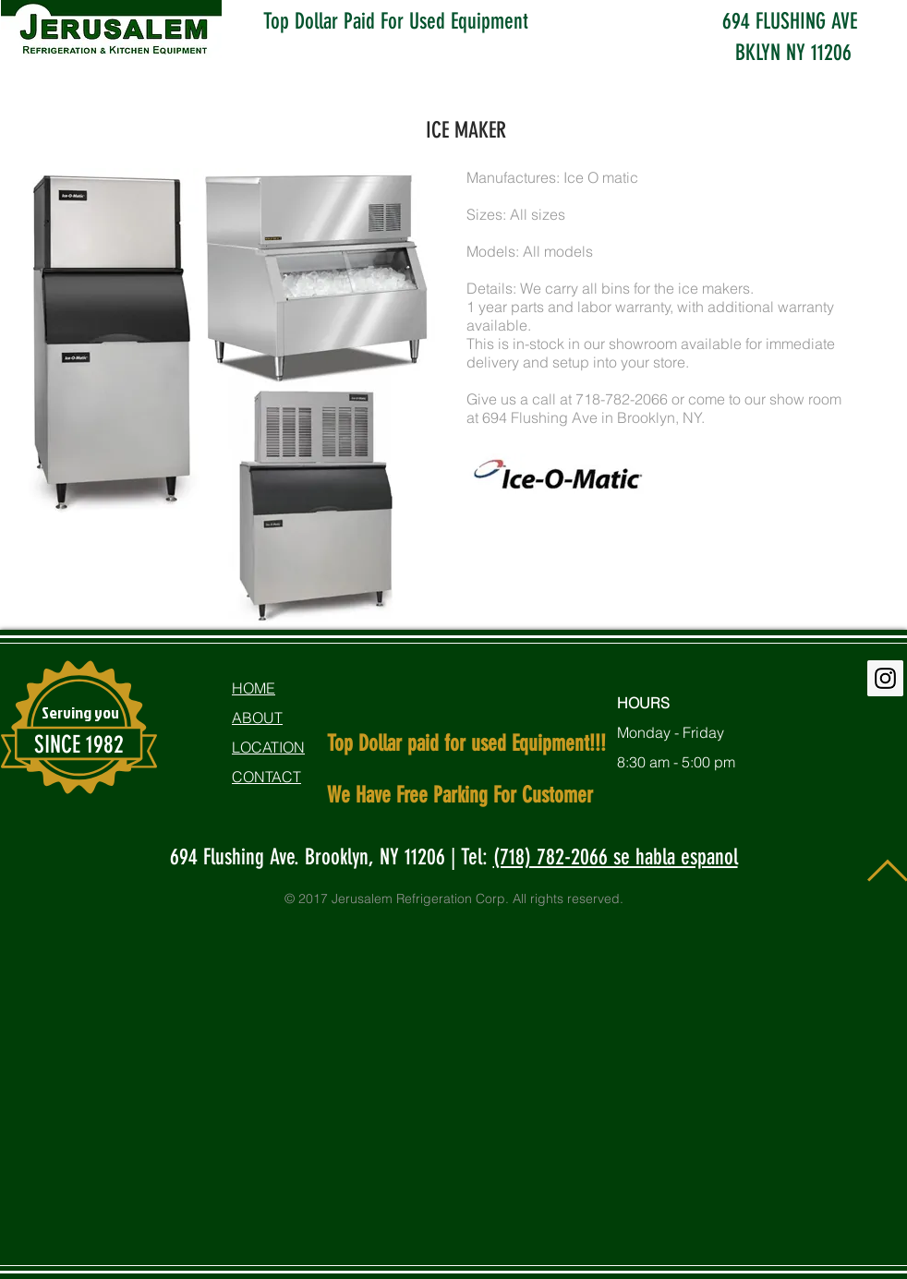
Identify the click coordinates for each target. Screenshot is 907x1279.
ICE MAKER (466, 130)
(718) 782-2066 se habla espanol (615, 857)
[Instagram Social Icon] (885, 678)
